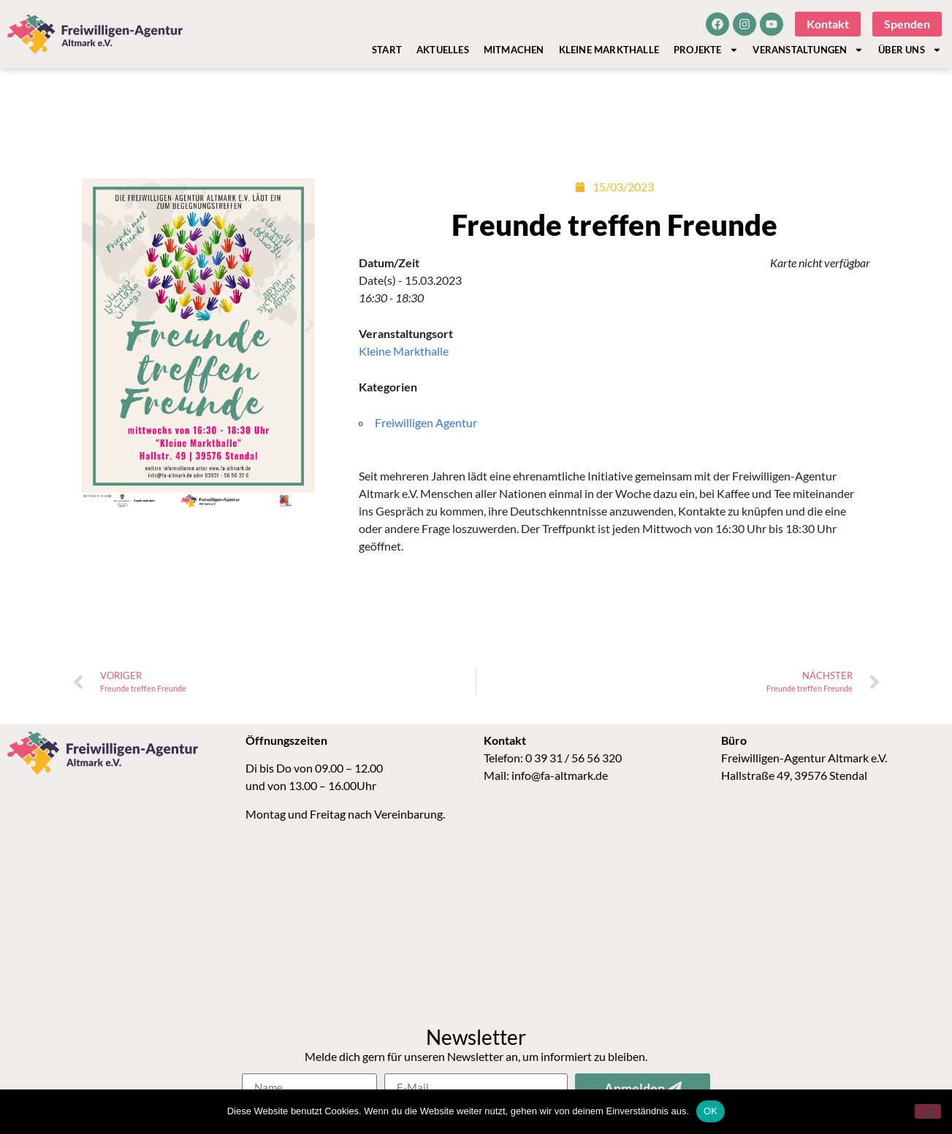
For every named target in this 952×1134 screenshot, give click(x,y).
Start (387, 49)
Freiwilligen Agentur (426, 422)
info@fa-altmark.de (559, 775)
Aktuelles (442, 49)
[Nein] (928, 1111)
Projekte (706, 49)
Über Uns (909, 49)
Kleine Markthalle (609, 49)
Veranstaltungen (808, 49)
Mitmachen (514, 49)
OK (710, 1111)
